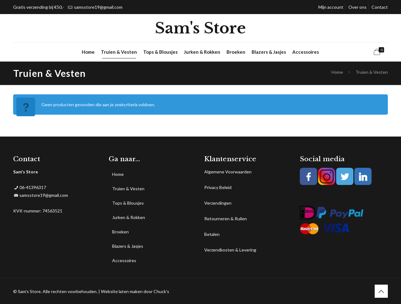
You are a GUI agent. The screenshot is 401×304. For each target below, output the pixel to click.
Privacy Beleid (218, 187)
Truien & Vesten (128, 188)
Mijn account (330, 7)
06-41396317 (32, 187)
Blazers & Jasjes (127, 246)
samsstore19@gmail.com (98, 7)
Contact (380, 7)
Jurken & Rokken (128, 217)
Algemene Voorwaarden (228, 171)
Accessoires (124, 260)
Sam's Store (200, 28)
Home (337, 72)
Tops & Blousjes (128, 203)
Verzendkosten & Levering (230, 249)
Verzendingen (218, 203)
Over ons (357, 7)
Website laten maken (122, 291)
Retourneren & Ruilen (225, 218)
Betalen (212, 234)
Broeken (120, 231)
